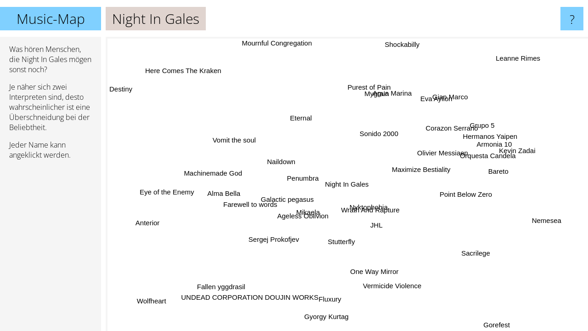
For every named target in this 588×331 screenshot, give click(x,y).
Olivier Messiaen (438, 149)
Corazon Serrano (448, 128)
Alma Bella (220, 194)
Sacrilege (475, 251)
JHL (379, 224)
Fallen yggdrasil (221, 285)
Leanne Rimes (519, 59)
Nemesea (547, 219)
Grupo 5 (477, 128)
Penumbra (303, 176)
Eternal (299, 118)
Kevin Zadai (519, 149)
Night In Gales (347, 184)
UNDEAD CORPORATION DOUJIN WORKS (248, 294)
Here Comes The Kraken (183, 71)
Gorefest (497, 325)
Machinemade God (216, 172)
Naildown (283, 161)
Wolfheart (153, 300)
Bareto (492, 179)
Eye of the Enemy (169, 193)
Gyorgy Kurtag (327, 316)
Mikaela (305, 214)
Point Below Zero (468, 194)
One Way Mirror (376, 270)
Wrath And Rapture (373, 208)
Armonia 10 (491, 150)
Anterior (152, 226)
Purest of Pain (375, 87)
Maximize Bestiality (423, 168)
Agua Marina (373, 97)
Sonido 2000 (381, 134)
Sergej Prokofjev (271, 237)
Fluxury (328, 298)
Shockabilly (402, 43)
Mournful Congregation (280, 43)
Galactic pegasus (289, 199)
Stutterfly (349, 241)
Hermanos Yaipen (486, 141)
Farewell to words (253, 203)
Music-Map (51, 18)
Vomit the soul (237, 138)
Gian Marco (440, 97)
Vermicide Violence (391, 286)
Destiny (120, 89)
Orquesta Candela (484, 162)
